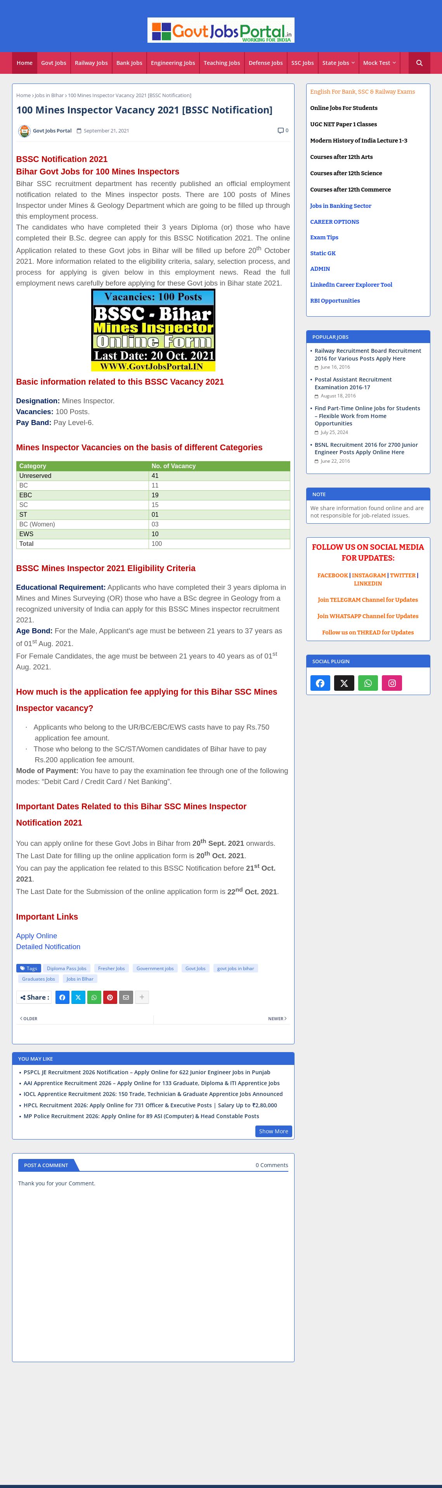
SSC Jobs (302, 62)
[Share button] (142, 997)
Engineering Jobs (173, 62)
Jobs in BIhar (49, 95)
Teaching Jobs (222, 62)
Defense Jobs (266, 62)
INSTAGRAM (369, 575)
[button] (419, 63)
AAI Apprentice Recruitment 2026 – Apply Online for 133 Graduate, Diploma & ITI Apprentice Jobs (152, 1083)
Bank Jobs (129, 62)
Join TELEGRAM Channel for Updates (368, 599)
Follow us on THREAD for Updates (368, 632)
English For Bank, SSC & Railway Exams (362, 91)
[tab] (24, 63)
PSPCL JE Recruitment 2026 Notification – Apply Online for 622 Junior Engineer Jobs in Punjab (147, 1072)
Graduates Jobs (38, 979)
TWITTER (403, 575)
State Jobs (335, 62)
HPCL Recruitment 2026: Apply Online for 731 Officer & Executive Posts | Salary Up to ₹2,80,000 (150, 1105)
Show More (273, 1131)
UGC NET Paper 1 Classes (343, 124)
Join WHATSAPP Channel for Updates (367, 616)
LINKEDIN (368, 583)
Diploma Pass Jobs (67, 968)
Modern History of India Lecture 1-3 (358, 140)
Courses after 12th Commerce (350, 189)
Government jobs (155, 968)
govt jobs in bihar (235, 968)
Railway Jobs (91, 62)
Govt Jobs (53, 62)
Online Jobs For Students (344, 108)
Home (25, 62)
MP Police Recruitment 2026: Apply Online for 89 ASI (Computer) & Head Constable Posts (141, 1116)
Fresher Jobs (111, 968)
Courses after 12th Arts (341, 156)
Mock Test (376, 62)
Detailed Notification (48, 947)
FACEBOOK (332, 575)
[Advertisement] (221, 1424)
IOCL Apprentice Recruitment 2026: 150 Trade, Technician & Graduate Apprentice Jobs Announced (153, 1094)
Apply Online (36, 936)
